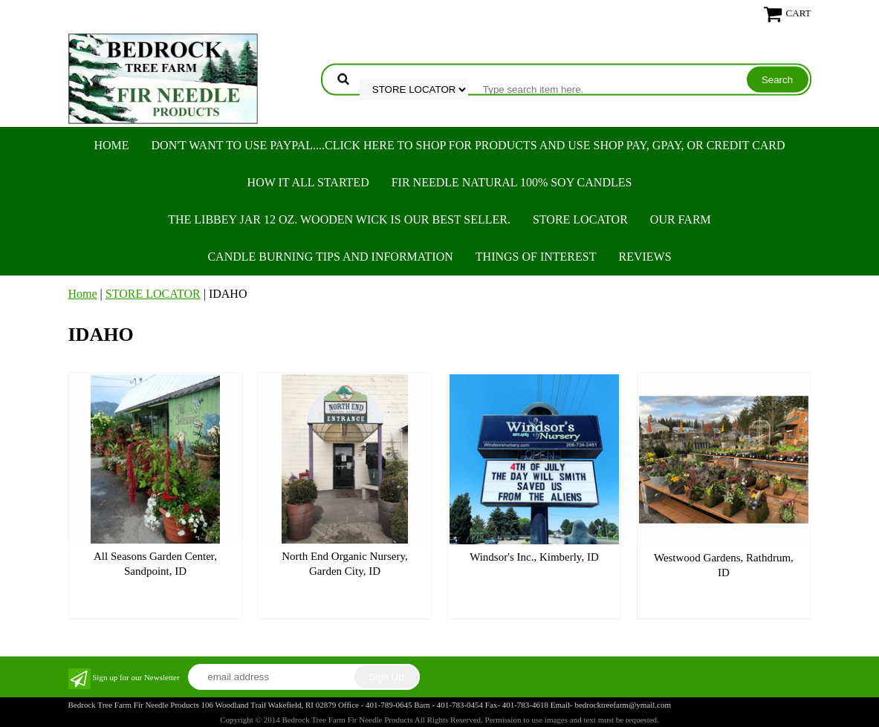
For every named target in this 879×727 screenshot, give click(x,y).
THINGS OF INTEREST (536, 256)
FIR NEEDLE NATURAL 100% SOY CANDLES (512, 182)
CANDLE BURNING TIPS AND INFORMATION (330, 256)
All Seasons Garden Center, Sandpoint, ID (155, 563)
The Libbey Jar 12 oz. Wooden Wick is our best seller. (339, 219)
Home (111, 145)
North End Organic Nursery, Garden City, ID (345, 563)
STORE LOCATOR (580, 219)
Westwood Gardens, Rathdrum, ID (724, 565)
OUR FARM (680, 219)
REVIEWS (644, 256)
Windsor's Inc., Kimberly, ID (534, 557)
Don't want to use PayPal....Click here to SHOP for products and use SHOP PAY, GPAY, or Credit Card (468, 145)
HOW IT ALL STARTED (308, 182)
